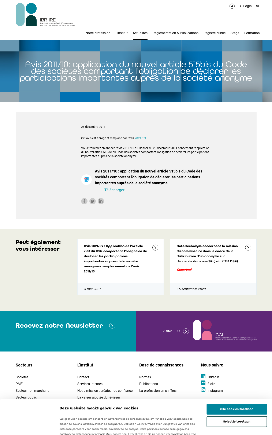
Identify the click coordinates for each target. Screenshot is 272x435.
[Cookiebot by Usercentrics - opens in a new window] (27, 427)
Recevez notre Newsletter (59, 325)
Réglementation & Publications (175, 33)
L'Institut (121, 33)
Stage (235, 33)
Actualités (140, 33)
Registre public (215, 33)
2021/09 (140, 138)
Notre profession (98, 33)
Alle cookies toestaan (236, 374)
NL (258, 6)
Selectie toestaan (236, 387)
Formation (252, 33)
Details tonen (241, 427)
